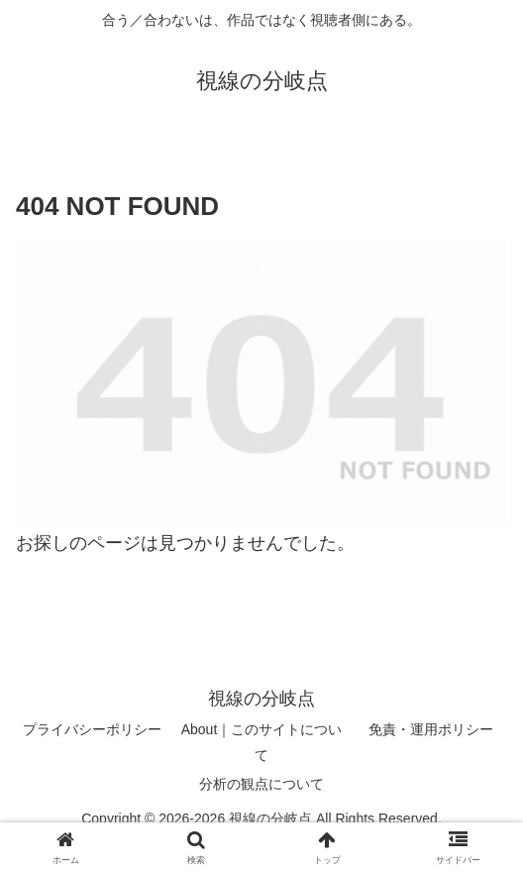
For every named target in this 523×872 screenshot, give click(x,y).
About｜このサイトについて (262, 741)
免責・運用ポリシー (430, 729)
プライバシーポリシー (92, 729)
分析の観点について (261, 784)
